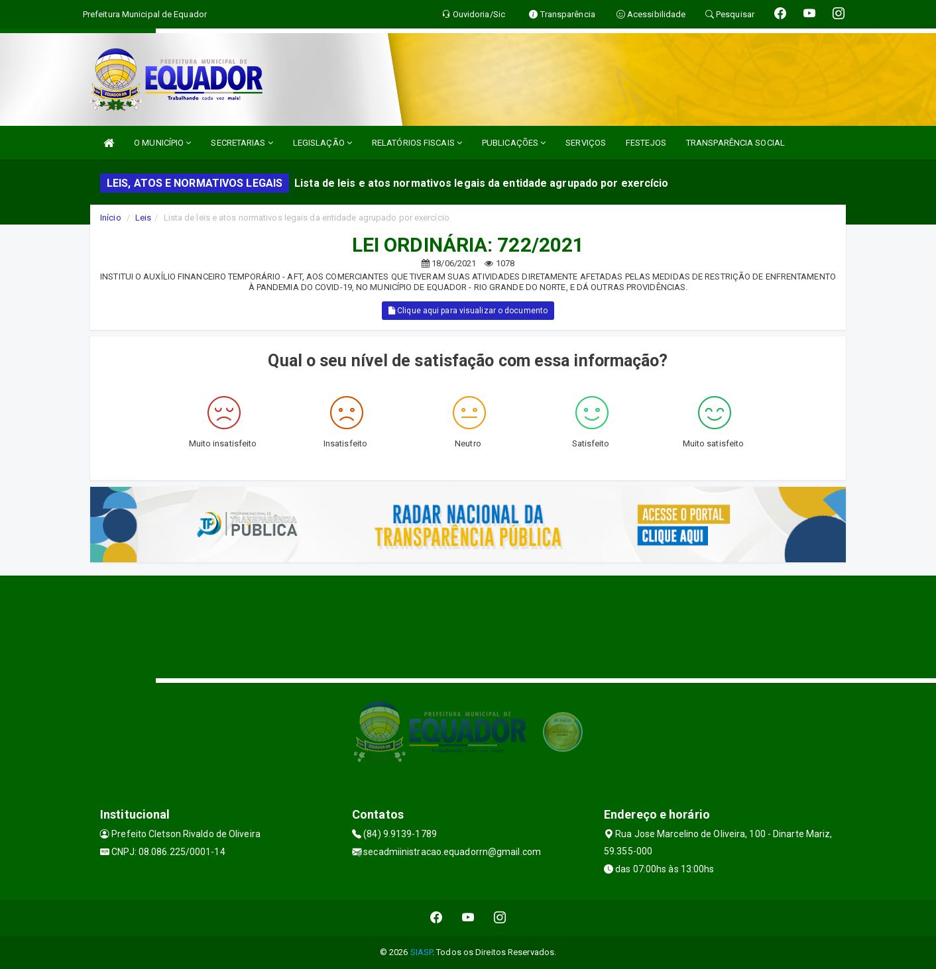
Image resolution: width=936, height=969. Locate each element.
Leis (143, 218)
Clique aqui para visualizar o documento (468, 310)
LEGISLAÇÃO (322, 143)
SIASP (421, 952)
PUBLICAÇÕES (514, 143)
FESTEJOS (646, 143)
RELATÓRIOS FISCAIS (417, 143)
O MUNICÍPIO (162, 143)
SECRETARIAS (241, 143)
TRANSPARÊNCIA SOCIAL (735, 143)
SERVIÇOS (585, 143)
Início (110, 218)
